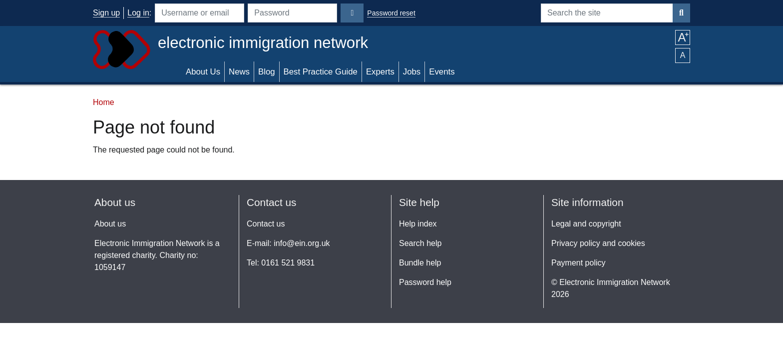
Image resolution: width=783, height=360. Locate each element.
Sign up (106, 12)
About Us (203, 71)
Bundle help (420, 262)
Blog (266, 71)
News (239, 71)
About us (110, 224)
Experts (380, 71)
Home (103, 102)
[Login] (352, 13)
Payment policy (578, 262)
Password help (425, 282)
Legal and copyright (586, 224)
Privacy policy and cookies (598, 243)
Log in (138, 12)
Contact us (266, 224)
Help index (418, 224)
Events (441, 71)
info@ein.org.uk (302, 243)
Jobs (411, 71)
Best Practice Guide (321, 71)
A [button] (682, 37)
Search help (420, 243)
